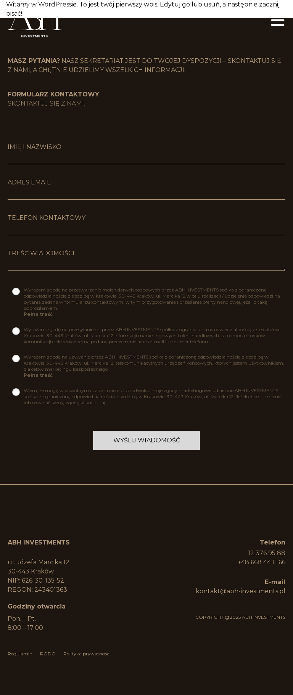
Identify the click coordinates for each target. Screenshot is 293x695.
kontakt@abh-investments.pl (240, 591)
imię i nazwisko (34, 147)
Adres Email (29, 182)
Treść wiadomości (41, 253)
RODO (48, 654)
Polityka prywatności (87, 654)
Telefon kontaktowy (46, 217)
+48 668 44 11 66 (261, 562)
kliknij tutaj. (93, 402)
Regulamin (20, 654)
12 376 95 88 (266, 553)
